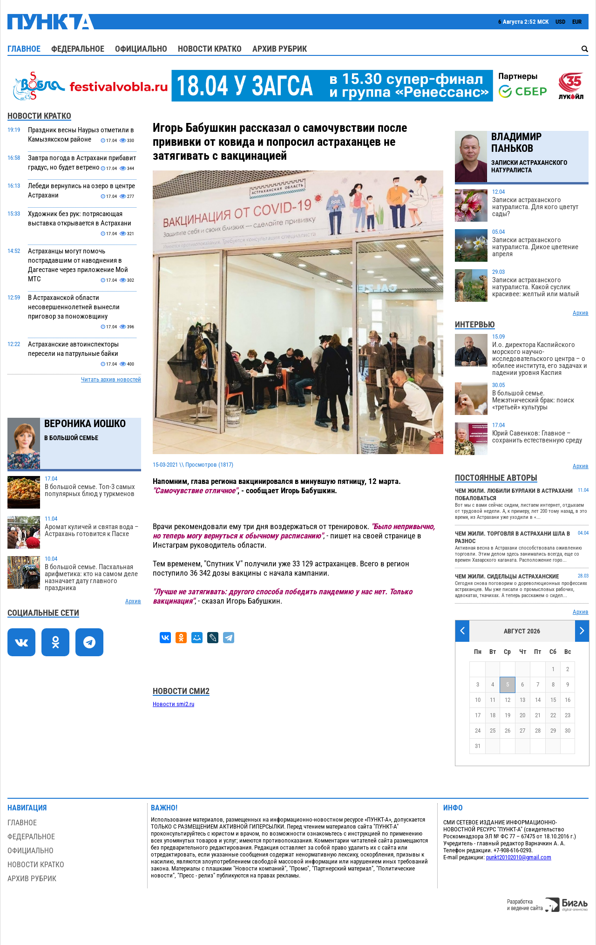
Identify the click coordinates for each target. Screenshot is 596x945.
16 (567, 699)
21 (538, 715)
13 (522, 699)
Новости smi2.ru (173, 703)
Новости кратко (210, 49)
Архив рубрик (279, 49)
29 (553, 730)
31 (478, 745)
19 (507, 715)
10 (478, 699)
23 (567, 715)
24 (478, 730)
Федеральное (77, 49)
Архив (133, 601)
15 (553, 699)
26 (507, 730)
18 (492, 715)
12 (507, 699)
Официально (141, 49)
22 (553, 715)
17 (478, 715)
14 (538, 699)
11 (492, 699)
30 (567, 730)
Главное (24, 49)
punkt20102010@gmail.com (518, 857)
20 (522, 715)
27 (522, 730)
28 (538, 730)
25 (492, 730)
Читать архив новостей (111, 379)
